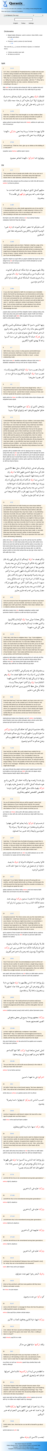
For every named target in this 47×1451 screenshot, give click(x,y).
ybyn (10, 663)
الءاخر (41, 332)
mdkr (19, 1337)
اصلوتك (29, 861)
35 (3, 1351)
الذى (31, 190)
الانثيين (8, 468)
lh (22, 455)
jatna (15, 122)
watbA (32, 769)
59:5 (11, 1351)
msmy (10, 975)
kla (20, 1041)
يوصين (41, 566)
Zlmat (11, 183)
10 (3, 417)
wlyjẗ (32, 814)
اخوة (13, 483)
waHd (42, 452)
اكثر (22, 582)
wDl (18, 722)
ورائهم (32, 1054)
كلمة (11, 1050)
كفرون (8, 951)
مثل (18, 468)
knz (7, 89)
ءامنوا (32, 324)
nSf (7, 540)
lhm (7, 259)
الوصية (41, 230)
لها (29, 678)
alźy (11, 181)
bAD (10, 87)
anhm (38, 720)
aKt (8, 548)
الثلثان (41, 682)
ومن (37, 1054)
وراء (33, 733)
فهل (28, 1344)
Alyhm (35, 397)
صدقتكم (17, 324)
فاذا (17, 986)
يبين (21, 686)
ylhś (18, 771)
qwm (26, 934)
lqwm (21, 1119)
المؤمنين (40, 830)
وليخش (40, 406)
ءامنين (25, 1077)
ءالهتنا (6, 131)
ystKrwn (24, 975)
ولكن (41, 986)
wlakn (37, 973)
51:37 (12, 1303)
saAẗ (28, 975)
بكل (38, 690)
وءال (42, 277)
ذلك (15, 277)
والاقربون (14, 369)
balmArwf (13, 220)
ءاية (27, 269)
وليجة (33, 830)
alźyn (9, 312)
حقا (12, 230)
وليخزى (32, 1375)
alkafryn (18, 318)
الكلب (26, 784)
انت (42, 104)
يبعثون (15, 1054)
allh (38, 181)
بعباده (26, 1167)
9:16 (11, 799)
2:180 (12, 205)
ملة (42, 951)
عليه (27, 100)
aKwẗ (18, 457)
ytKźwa (5, 814)
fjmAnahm (37, 1010)
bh (27, 87)
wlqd (4, 718)
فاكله (36, 902)
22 (3, 1028)
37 (3, 1421)
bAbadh (35, 1153)
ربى (14, 947)
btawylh (31, 932)
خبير (24, 830)
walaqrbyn (6, 220)
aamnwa (14, 312)
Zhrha (32, 1150)
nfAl (42, 853)
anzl (41, 87)
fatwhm (11, 612)
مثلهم (41, 190)
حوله (42, 194)
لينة (31, 1371)
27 (3, 1174)
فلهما (9, 678)
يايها (42, 324)
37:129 (12, 1237)
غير (8, 586)
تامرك (23, 861)
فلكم (31, 563)
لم (15, 479)
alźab (5, 891)
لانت (8, 865)
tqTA (11, 722)
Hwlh (32, 181)
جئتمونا (36, 729)
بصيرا (20, 1167)
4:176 (12, 634)
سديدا (10, 410)
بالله (11, 328)
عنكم (36, 741)
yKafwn (18, 1312)
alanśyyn (28, 450)
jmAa (41, 1010)
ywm (10, 1043)
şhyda (35, 612)
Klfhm (20, 397)
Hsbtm (7, 812)
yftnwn (34, 1093)
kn (35, 450)
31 (3, 1258)
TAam (14, 932)
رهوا (32, 1273)
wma (22, 122)
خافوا (41, 410)
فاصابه (9, 332)
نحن (18, 131)
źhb (35, 181)
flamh (5, 457)
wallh (29, 89)
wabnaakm (15, 459)
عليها (12, 982)
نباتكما (15, 943)
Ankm (22, 722)
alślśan (5, 661)
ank (18, 855)
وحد (12, 475)
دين (13, 487)
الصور (41, 1021)
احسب (41, 1099)
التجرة (14, 1410)
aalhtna (33, 122)
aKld (22, 769)
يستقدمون (24, 990)
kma (17, 718)
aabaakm (8, 459)
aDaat (26, 181)
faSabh (11, 316)
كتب (42, 226)
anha (22, 1041)
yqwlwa (35, 87)
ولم (37, 826)
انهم (31, 737)
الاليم (10, 1319)
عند (8, 898)
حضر (28, 226)
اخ (23, 578)
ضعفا (10, 406)
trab (7, 316)
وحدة (36, 475)
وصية (28, 487)
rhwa (12, 1267)
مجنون (13, 158)
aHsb (4, 1093)
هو (8, 1050)
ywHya (16, 87)
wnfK (26, 1010)
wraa (4, 720)
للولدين (34, 230)
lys (31, 657)
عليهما (35, 1230)
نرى (18, 733)
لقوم (21, 1126)
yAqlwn (25, 1119)
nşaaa (15, 855)
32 (3, 1280)
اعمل (36, 1050)
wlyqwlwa (6, 399)
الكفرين (25, 340)
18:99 (12, 997)
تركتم (14, 566)
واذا (42, 1406)
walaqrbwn (23, 360)
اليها (18, 1406)
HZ (24, 450)
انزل (31, 100)
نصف (36, 559)
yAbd (29, 853)
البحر (36, 1273)
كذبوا (13, 788)
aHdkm (17, 218)
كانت (41, 475)
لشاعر (18, 158)
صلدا (32, 336)
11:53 (12, 111)
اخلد (20, 780)
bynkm (15, 722)
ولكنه (25, 780)
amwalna (7, 855)
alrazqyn (29, 1399)
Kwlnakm (39, 718)
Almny (13, 934)
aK (4, 548)
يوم (19, 1054)
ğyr (33, 550)
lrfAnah (11, 769)
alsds (9, 455)
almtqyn (23, 220)
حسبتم (39, 823)
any (18, 934)
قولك (38, 135)
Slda (21, 316)
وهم (24, 951)
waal (20, 261)
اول (15, 729)
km (4, 1289)
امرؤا (9, 670)
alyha (25, 1397)
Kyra (28, 218)
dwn (11, 814)
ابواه (37, 483)
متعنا (41, 902)
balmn (30, 312)
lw (11, 397)
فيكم (27, 737)
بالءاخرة (18, 951)
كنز (23, 100)
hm (9, 936)
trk (12, 39)
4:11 (11, 417)
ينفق (36, 328)
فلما (17, 190)
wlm (38, 812)
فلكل (13, 578)
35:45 (12, 1133)
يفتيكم (26, 670)
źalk (40, 261)
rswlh (19, 814)
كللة (37, 578)
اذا (32, 226)
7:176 (12, 748)
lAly (4, 1041)
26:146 (12, 1061)
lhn (26, 540)
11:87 (12, 838)
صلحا (31, 1050)
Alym (10, 552)
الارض (11, 780)
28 (3, 1195)
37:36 (12, 142)
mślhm (5, 181)
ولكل (41, 619)
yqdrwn (26, 316)
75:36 (12, 1421)
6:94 (11, 697)
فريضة (10, 491)
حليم (17, 590)
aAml (7, 1041)
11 (3, 502)
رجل (10, 574)
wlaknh (18, 769)
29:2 (11, 1084)
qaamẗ (24, 1362)
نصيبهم (16, 623)
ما (28, 96)
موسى (8, 273)
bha (40, 457)
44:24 (12, 1258)
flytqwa (39, 397)
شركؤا (22, 737)
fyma (15, 1041)
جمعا (28, 1021)
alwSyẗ (32, 218)
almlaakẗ (33, 261)
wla (14, 314)
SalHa (11, 1041)
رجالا (16, 682)
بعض (31, 96)
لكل (16, 475)
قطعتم (39, 1371)
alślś (8, 457)
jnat (12, 1289)
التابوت (9, 269)
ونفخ (12, 1017)
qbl (35, 932)
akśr (32, 548)
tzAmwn (31, 722)
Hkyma (16, 461)
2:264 (12, 288)
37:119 (12, 1216)
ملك (9, 100)
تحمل (18, 784)
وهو (5, 674)
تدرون (32, 491)
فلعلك (41, 96)
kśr (27, 362)
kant (21, 452)
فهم (11, 582)
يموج (24, 1017)
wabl (15, 316)
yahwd (9, 122)
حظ (14, 468)
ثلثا (18, 471)
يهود (38, 131)
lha (24, 659)
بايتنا (9, 788)
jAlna (7, 610)
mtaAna (35, 889)
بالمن (11, 324)
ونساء (11, 682)
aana (10, 151)
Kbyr (38, 814)
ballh (20, 314)
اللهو (23, 1410)
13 (3, 634)
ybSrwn (16, 183)
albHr (8, 1267)
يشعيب (36, 861)
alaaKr (30, 314)
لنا (14, 902)
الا (20, 943)
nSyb (7, 360)
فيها (36, 1319)
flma (22, 181)
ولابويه (21, 475)
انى (11, 947)
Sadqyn (27, 891)
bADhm (9, 1010)
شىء (23, 104)
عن (42, 135)
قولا (15, 410)
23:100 (12, 1028)
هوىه (42, 784)
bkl (27, 663)
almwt (21, 218)
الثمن (16, 570)
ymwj (18, 1010)
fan (32, 450)
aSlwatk (14, 853)
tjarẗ (11, 1397)
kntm (12, 263)
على (30, 104)
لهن (11, 559)
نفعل (31, 865)
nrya (16, 720)
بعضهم (35, 1017)
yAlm (21, 812)
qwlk (39, 122)
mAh (14, 89)
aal (13, 261)
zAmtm (33, 720)
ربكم (29, 273)
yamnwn (32, 934)
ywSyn (23, 542)
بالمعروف (18, 230)
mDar (36, 550)
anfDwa (20, 1397)
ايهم (27, 491)
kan (20, 455)
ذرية (14, 406)
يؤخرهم (35, 986)
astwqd (15, 181)
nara (19, 181)
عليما (29, 495)
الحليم (41, 869)
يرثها (42, 678)
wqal (4, 259)
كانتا (19, 678)
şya (36, 89)
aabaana (34, 853)
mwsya (17, 261)
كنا (8, 902)
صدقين (41, 906)
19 (3, 913)
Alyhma (9, 1223)
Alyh (4, 89)
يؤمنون (32, 951)
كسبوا (6, 336)
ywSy (37, 457)
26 (3, 1133)
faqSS (14, 773)
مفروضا (32, 377)
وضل (41, 741)
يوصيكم (40, 468)
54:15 (12, 1326)
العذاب (16, 1319)
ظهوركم (27, 733)
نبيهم (34, 269)
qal (4, 932)
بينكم (8, 737)
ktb (4, 218)
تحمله (32, 277)
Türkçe (23, 23)
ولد (20, 479)
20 (3, 958)
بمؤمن (18, 902)
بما (20, 830)
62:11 (12, 1382)
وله (26, 578)
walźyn (33, 610)
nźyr (26, 89)
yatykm (25, 259)
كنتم (39, 281)
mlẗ (23, 934)
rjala (25, 661)
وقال (42, 269)
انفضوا (23, 1406)
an (32, 87)
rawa (8, 1397)
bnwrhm (41, 181)
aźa (10, 218)
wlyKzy (5, 1364)
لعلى (41, 1050)
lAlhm (22, 773)
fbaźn (36, 1362)
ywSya (22, 550)
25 (3, 1110)
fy (8, 183)
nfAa (34, 459)
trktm (4, 544)
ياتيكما (35, 943)
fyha (8, 1312)
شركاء (7, 582)
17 (3, 838)
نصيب (35, 369)
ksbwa (40, 316)
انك (12, 865)
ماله (32, 328)
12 (3, 597)
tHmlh (28, 261)
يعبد (9, 861)
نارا (21, 190)
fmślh (34, 314)
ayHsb (5, 1430)
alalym (28, 1312)
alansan (9, 1430)
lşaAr (23, 151)
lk (6, 124)
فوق (32, 471)
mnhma (5, 455)
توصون (29, 574)
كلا (18, 1050)
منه (9, 373)
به (10, 96)
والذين (41, 623)
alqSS (19, 773)
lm (28, 455)
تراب (14, 332)
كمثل (36, 190)
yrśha (14, 659)
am (4, 812)
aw (9, 89)
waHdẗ (25, 452)
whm (39, 934)
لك (27, 135)
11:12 (12, 68)
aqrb (29, 459)
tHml (12, 771)
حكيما (24, 495)
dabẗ (33, 973)
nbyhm (11, 259)
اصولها (7, 1371)
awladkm (15, 450)
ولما (26, 823)
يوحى (24, 96)
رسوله (14, 826)
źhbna (17, 889)
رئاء (28, 328)
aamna (25, 1093)
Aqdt (37, 610)
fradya (14, 718)
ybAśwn (14, 1043)
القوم (31, 340)
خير (30, 1410)
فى (17, 194)
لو (31, 406)
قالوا (42, 131)
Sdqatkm (25, 312)
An (37, 122)
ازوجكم (24, 559)
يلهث (9, 784)
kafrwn (13, 936)
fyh (34, 259)
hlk (29, 657)
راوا (38, 1406)
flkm (40, 540)
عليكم (37, 226)
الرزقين (41, 1414)
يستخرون (40, 990)
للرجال (41, 369)
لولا (35, 100)
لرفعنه (34, 780)
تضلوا (7, 686)
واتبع (6, 780)
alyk (19, 87)
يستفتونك (39, 670)
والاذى (5, 324)
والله (34, 104)
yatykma (9, 932)
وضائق (14, 96)
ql (20, 362)
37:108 (12, 1195)
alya (4, 975)
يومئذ (29, 1017)
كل (26, 104)
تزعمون (24, 741)
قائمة (16, 1371)
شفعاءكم (7, 733)
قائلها (41, 1054)
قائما (8, 1406)
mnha (11, 1119)
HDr (13, 218)
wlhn (34, 542)
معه (13, 100)
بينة (25, 1126)
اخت (18, 578)
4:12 (11, 502)
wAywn (16, 1289)
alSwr (32, 1010)
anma (20, 89)
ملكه (23, 269)
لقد (17, 737)
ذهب (37, 194)
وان (9, 471)
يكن (12, 479)
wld (24, 455)
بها (19, 487)
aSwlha (32, 1362)
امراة (30, 578)
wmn (35, 1041)
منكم (41, 826)
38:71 (2, 8)
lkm (7, 263)
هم (12, 951)
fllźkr (32, 661)
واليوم (6, 328)
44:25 (12, 1280)
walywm (25, 314)
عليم (21, 590)
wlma (17, 812)
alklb (7, 771)
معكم (14, 733)
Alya (32, 89)
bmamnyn (10, 124)
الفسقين (25, 1375)
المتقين (40, 234)
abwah (42, 455)
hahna (13, 1070)
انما (5, 100)
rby (16, 934)
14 (3, 697)
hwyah (36, 769)
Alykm (7, 218)
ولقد (42, 729)
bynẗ (17, 1119)
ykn (30, 455)
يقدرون (24, 336)
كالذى (41, 328)
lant (20, 855)
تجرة (34, 1406)
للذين (28, 1319)
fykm (41, 720)
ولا (19, 328)
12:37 (12, 913)
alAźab (23, 1312)
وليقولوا (20, 410)
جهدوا (8, 823)
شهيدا (29, 627)
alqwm (13, 318)
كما (26, 729)
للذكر (22, 468)
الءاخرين (27, 1188)
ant (23, 89)
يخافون (22, 1319)
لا (9, 194)
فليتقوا (30, 410)
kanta (31, 659)
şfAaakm (25, 720)
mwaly (11, 610)
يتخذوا (32, 826)
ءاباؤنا (41, 865)
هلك (42, 674)
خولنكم (38, 733)
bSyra (40, 1153)
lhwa (16, 1397)
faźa (13, 975)
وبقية (24, 273)
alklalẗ (20, 657)
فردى (30, 729)
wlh (41, 546)
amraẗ (38, 546)
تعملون (16, 830)
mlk (17, 89)
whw (11, 659)
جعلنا (36, 619)
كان (26, 479)
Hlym (13, 552)
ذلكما (28, 947)
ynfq (42, 312)
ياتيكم (15, 269)
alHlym (24, 855)
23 (3, 1061)
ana (14, 889)
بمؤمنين (22, 135)
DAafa (27, 397)
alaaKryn (14, 1181)
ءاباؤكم (9, 487)
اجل (27, 986)
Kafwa (31, 397)
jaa (12, 89)
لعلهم (27, 792)
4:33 (11, 597)
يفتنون (41, 1103)
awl (25, 718)
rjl (27, 546)
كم (42, 1296)
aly (25, 769)
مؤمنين (34, 281)
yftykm (14, 657)
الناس (23, 328)
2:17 (11, 170)
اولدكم (28, 468)
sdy (18, 1430)
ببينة (25, 131)
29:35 (12, 1110)
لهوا (28, 1406)
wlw (4, 769)
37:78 (12, 1174)
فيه (42, 273)
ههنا (30, 1077)
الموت (17, 226)
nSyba (30, 362)
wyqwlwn (6, 151)
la (13, 183)
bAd (30, 457)
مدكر (21, 1344)
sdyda (14, 399)
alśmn (32, 544)
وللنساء (7, 369)
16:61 (12, 958)
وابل (42, 336)
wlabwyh (36, 452)
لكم (6, 277)
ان (43, 100)
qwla (10, 399)
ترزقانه (24, 943)
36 (3, 1382)
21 (3, 997)
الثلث (27, 483)
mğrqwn (22, 1267)
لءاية (10, 277)
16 (3, 799)
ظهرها (5, 1159)
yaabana (10, 889)
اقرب (22, 491)
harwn (24, 261)
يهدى (35, 340)
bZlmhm (18, 973)
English (15, 23)
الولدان (21, 369)
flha (28, 452)
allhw (12, 1399)
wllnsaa (29, 360)
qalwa (5, 122)
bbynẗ (19, 122)
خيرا (6, 226)
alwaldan (17, 360)
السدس (40, 479)
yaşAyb (9, 853)
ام (43, 823)
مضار (41, 590)
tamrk (19, 853)
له (23, 479)
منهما (7, 475)
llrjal (4, 360)
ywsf (28, 889)
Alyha (27, 973)
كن (39, 471)
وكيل (18, 104)
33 (3, 1303)
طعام (30, 943)
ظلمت (13, 194)
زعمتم (36, 737)
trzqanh (18, 932)
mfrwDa (34, 362)
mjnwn (27, 151)
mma (8, 261)
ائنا (35, 158)
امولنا (23, 865)
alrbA (4, 542)
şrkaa (5, 550)
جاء (17, 100)
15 (3, 748)
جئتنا (30, 131)
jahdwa (31, 812)
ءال (13, 273)
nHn (25, 122)
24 (3, 1084)
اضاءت (11, 190)
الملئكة (25, 277)
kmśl (8, 181)
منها (33, 1126)
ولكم (41, 559)
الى (16, 780)
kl (34, 89)
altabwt (30, 259)
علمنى (19, 947)
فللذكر (41, 686)
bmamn (14, 891)
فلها (32, 475)
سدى (22, 1437)
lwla (39, 87)
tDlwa (21, 663)
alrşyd (28, 855)
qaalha (31, 1041)
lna (18, 891)
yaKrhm (40, 973)
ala (22, 932)
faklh (39, 889)
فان (42, 471)
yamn (17, 314)
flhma (39, 659)
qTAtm (7, 1362)
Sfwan (41, 314)
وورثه (41, 483)
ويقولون (40, 158)
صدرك (6, 96)
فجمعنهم (34, 1021)
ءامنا (14, 1099)
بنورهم (28, 194)
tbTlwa (20, 312)
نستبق (24, 898)
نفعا (15, 491)
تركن (19, 563)
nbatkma (26, 932)
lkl (40, 452)
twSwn (11, 546)
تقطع (13, 737)
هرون (37, 277)
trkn (11, 542)
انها (15, 1050)
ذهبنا (30, 898)
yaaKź (8, 973)
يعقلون (16, 1126)
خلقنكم (20, 729)
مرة (12, 729)
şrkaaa (5, 722)
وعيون (26, 1296)
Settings (31, 23)
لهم (38, 269)
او (20, 100)
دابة (4, 982)
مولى (31, 619)
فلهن (22, 471)
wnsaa (29, 661)
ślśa (11, 452)
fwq (40, 450)
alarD (28, 769)
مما (20, 273)
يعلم (21, 823)
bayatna (10, 773)
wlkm (4, 540)
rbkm (42, 259)
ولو (42, 780)
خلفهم (19, 406)
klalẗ (32, 546)
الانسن (34, 1437)
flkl (11, 548)
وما (21, 131)
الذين (37, 324)
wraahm (39, 1041)
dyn (4, 459)
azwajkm (16, 540)
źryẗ (23, 397)
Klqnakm (21, 718)
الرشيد (35, 869)
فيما (27, 1050)
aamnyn (18, 1070)
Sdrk (29, 87)
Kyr (6, 1399)
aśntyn (5, 452)
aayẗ (16, 259)
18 (3, 876)
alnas (11, 314)
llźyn (14, 1312)
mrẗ (28, 718)
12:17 (12, 876)
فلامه (32, 483)
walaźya (35, 312)
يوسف (13, 898)
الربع (27, 563)
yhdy (9, 318)
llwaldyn (37, 218)
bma (41, 814)
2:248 (12, 241)
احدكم (23, 226)
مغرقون (19, 1273)
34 (3, 1326)
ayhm (25, 459)
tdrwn (22, 459)
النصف (27, 475)
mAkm (20, 720)
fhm (40, 548)
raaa (7, 314)
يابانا (37, 898)
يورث (41, 578)
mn (40, 259)
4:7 (11, 347)
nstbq (21, 889)
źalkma (5, 934)
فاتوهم (23, 623)
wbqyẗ (5, 261)
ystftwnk (5, 657)
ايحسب (40, 1437)
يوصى (23, 487)
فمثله (35, 332)
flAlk (4, 87)
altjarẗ (19, 1399)
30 (3, 1237)
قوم (39, 951)
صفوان (24, 332)
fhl (15, 1337)
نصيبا (38, 377)
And (31, 889)
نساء (36, 471)
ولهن (27, 566)
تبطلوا (24, 324)
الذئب (31, 902)
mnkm (35, 812)
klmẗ (25, 1041)
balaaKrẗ (5, 936)
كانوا (26, 582)
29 (3, 1216)
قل (12, 373)
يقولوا (39, 100)
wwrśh (38, 455)
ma (13, 87)
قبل (42, 947)
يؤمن (15, 328)
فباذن (41, 1375)
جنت (31, 1296)
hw (28, 1041)
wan (18, 452)
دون (24, 826)
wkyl (39, 89)
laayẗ (4, 263)
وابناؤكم (40, 491)
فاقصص (40, 792)
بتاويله (9, 943)
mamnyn (16, 263)
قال (42, 943)
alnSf (31, 452)
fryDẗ (38, 459)
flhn (8, 452)
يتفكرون (20, 792)
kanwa (28, 548)
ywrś (29, 546)
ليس (37, 674)
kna (23, 891)
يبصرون (41, 197)
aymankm (6, 612)
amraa (26, 657)
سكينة (38, 273)
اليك (19, 96)
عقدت (35, 623)
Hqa (17, 220)
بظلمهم (23, 982)
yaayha (5, 312)
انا (34, 898)
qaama (33, 1397)
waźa (4, 1397)
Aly (19, 220)
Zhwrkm (9, 720)
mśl (22, 450)
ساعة (33, 990)
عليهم (36, 410)
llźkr (19, 450)
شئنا (39, 780)
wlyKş (5, 397)
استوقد (26, 190)
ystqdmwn (36, 975)
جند (24, 1273)
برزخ (27, 1054)
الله (33, 194)
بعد (32, 487)
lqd (8, 722)
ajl (7, 975)
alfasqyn (10, 1364)
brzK (4, 1043)
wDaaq (23, 87)
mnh (22, 362)
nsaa (37, 450)
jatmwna (9, 718)
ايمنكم (29, 623)
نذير (38, 104)
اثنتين (27, 471)
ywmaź (14, 1010)
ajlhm (18, 975)
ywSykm (5, 450)
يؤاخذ (38, 982)
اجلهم (8, 986)
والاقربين (27, 230)
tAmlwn (5, 816)
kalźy (39, 312)
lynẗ (13, 1362)
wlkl (4, 610)
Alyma (12, 461)
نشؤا (16, 865)
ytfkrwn (26, 773)
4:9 (11, 384)
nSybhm (16, 612)
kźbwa (5, 773)
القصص (33, 792)
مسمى (22, 986)
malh (4, 314)
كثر (42, 377)
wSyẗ (34, 457)
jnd (18, 1267)
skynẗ (37, 259)
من (33, 273)
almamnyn (27, 814)
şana (7, 769)
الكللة (17, 670)
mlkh (19, 259)
